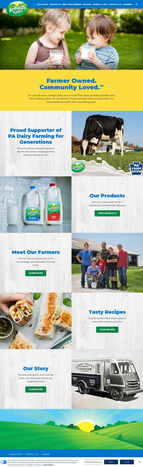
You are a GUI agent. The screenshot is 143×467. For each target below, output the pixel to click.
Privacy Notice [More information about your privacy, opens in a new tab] (48, 466)
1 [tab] (71, 62)
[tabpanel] (71, 39)
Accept (127, 463)
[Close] (139, 462)
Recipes (87, 4)
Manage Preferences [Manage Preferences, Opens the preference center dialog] (93, 463)
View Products (107, 213)
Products (55, 4)
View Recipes (107, 329)
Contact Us (115, 4)
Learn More (36, 273)
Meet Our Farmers (72, 4)
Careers (127, 4)
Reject (111, 463)
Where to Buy (100, 4)
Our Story (42, 4)
